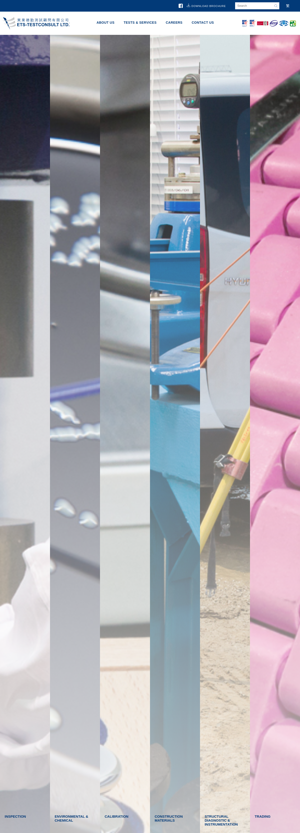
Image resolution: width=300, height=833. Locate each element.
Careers (174, 22)
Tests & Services (140, 22)
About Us (105, 22)
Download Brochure (208, 6)
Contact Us (203, 22)
